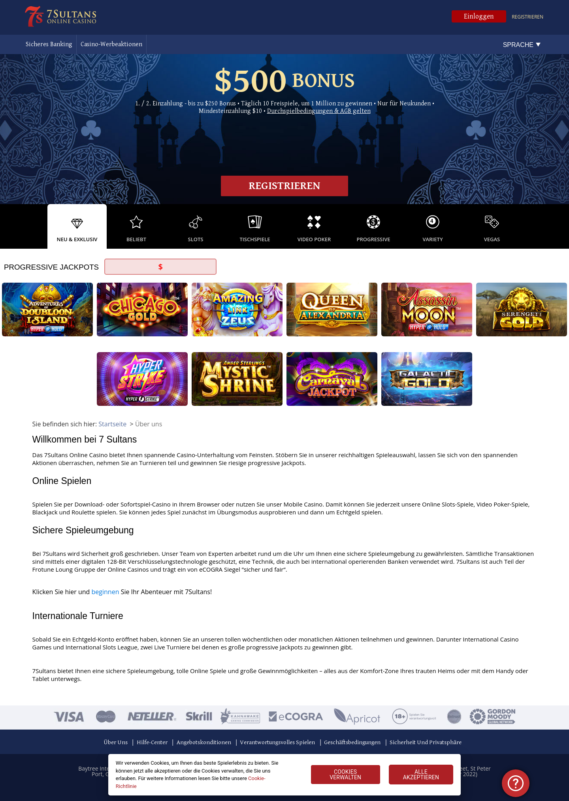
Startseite (112, 424)
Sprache (518, 44)
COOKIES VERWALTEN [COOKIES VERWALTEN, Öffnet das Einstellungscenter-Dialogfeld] (345, 774)
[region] (284, 774)
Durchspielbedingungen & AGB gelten (319, 111)
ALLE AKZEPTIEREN (421, 774)
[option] (77, 226)
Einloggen (479, 16)
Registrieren (527, 16)
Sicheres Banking (49, 44)
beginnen (105, 591)
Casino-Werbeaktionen (111, 44)
